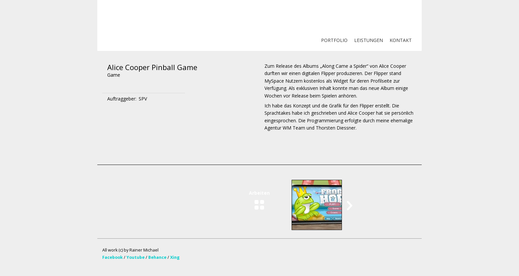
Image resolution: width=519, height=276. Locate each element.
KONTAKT (401, 40)
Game (113, 75)
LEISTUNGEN (368, 40)
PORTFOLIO (334, 40)
